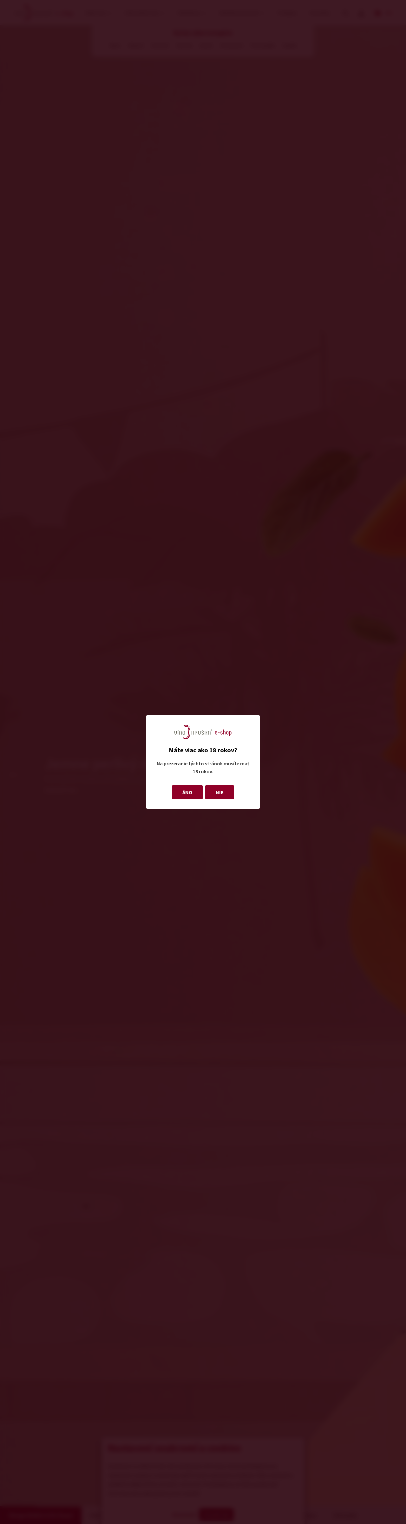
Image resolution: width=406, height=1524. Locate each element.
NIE (220, 792)
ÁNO (187, 792)
